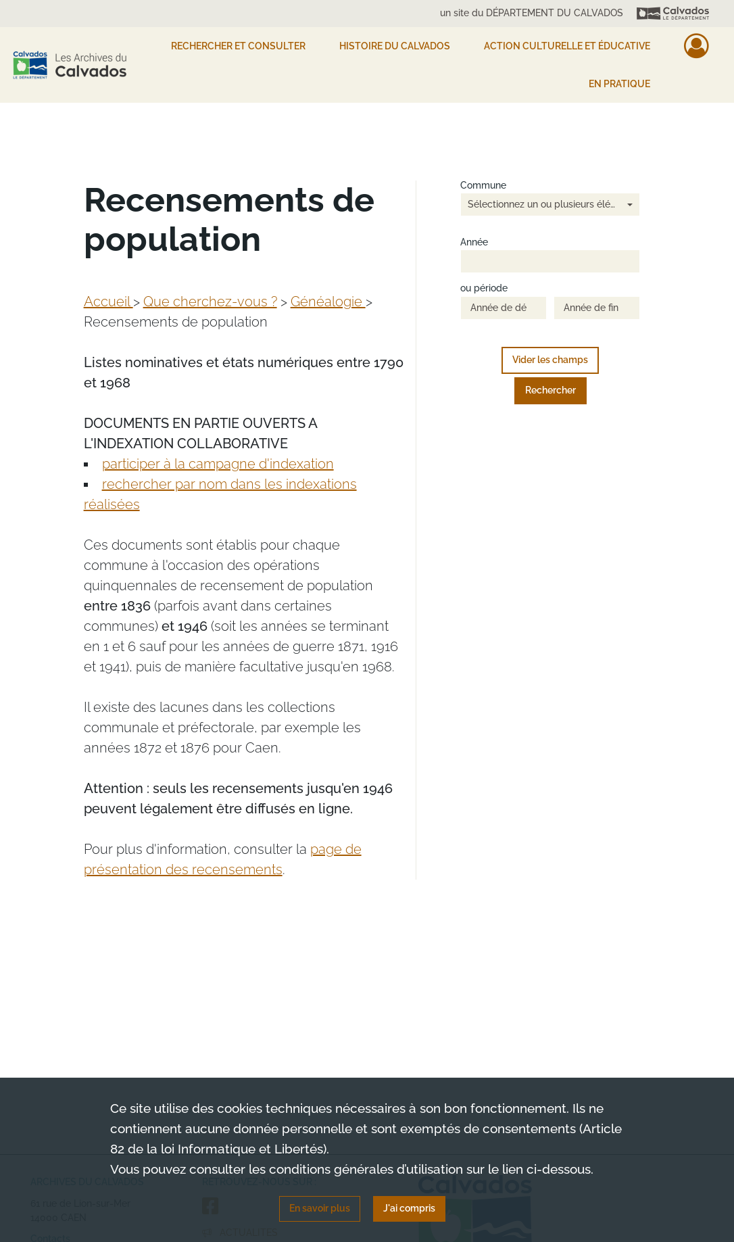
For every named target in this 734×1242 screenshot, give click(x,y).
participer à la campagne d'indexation (218, 464)
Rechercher (550, 390)
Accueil (108, 301)
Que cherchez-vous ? (210, 301)
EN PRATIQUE (619, 83)
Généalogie (328, 301)
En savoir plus (319, 1208)
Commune (483, 186)
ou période (484, 288)
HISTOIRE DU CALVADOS (394, 46)
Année (474, 242)
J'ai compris (409, 1208)
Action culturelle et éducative (567, 46)
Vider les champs (550, 359)
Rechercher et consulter (238, 46)
